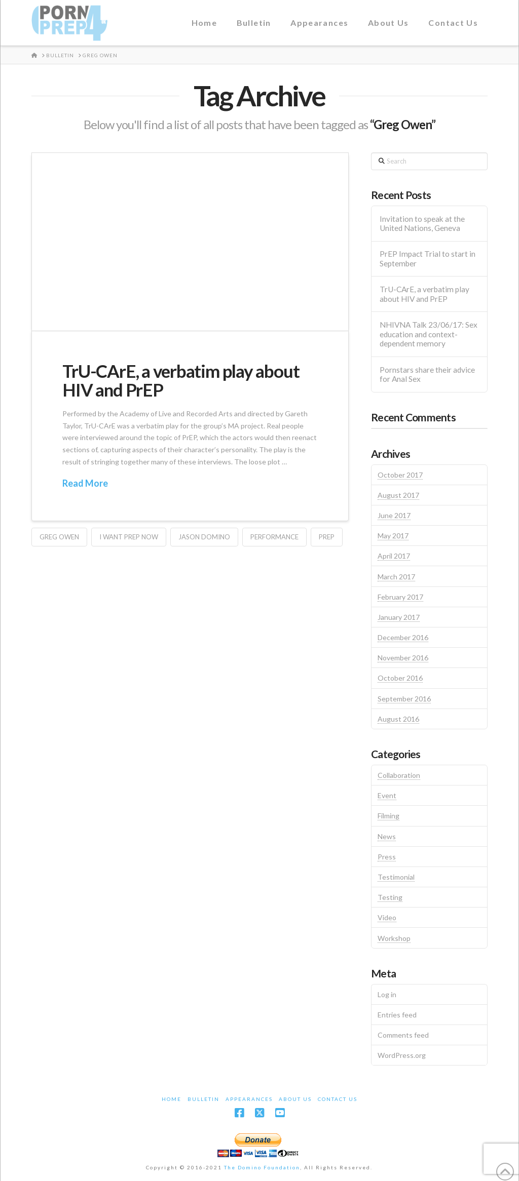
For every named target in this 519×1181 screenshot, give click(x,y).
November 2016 (403, 657)
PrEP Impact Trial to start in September (427, 258)
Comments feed (403, 1035)
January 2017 (399, 617)
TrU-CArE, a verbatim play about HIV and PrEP (180, 380)
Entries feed (397, 1014)
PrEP (327, 537)
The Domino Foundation (262, 1167)
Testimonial (396, 877)
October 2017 (400, 474)
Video (387, 917)
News (387, 836)
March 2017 (396, 576)
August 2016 (398, 719)
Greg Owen (59, 537)
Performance (274, 537)
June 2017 (394, 515)
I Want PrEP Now (128, 537)
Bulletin (203, 1099)
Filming (388, 815)
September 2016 (404, 698)
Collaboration (399, 775)
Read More (85, 483)
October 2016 (400, 678)
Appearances (249, 1099)
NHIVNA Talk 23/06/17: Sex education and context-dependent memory (428, 334)
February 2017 (400, 597)
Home (171, 1099)
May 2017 (393, 535)
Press (387, 856)
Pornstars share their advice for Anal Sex (427, 374)
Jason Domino (204, 537)
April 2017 (394, 556)
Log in (387, 994)
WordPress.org (402, 1055)
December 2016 (403, 637)
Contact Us (337, 1099)
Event (387, 795)
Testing (390, 897)
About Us (295, 1099)
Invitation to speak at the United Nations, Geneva (422, 223)
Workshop (394, 938)
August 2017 (398, 495)
